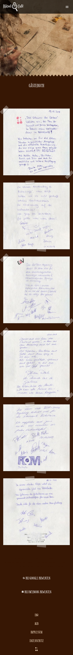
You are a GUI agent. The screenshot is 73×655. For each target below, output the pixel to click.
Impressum (36, 632)
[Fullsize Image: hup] (36, 142)
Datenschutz (37, 640)
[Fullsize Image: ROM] (36, 437)
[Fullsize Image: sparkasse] (36, 363)
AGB (36, 623)
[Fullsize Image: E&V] (36, 289)
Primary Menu (67, 7)
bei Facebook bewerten (36, 592)
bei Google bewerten (36, 578)
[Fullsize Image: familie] (36, 216)
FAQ (36, 614)
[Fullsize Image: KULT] (36, 511)
